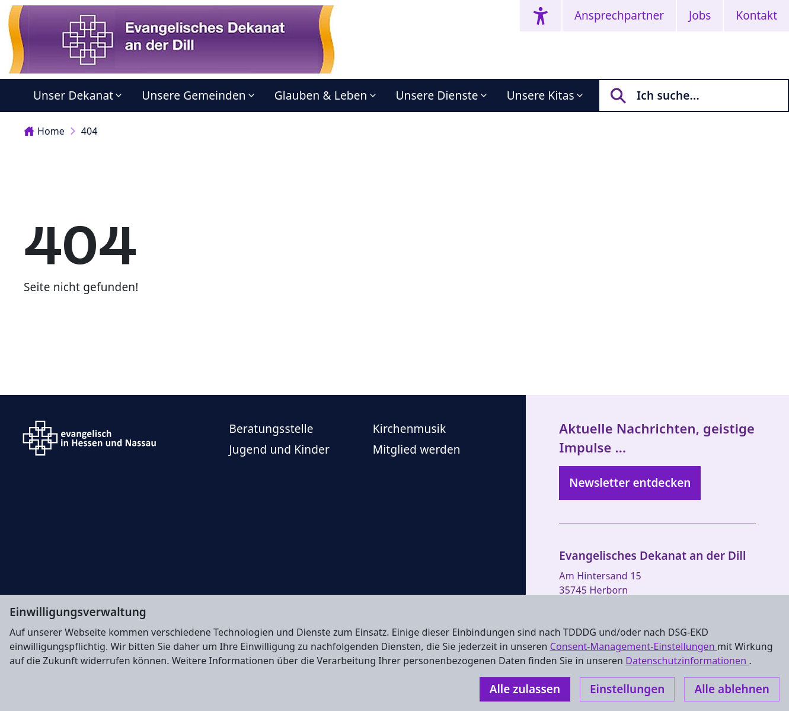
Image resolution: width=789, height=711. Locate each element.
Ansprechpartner (619, 15)
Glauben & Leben (321, 95)
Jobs (700, 15)
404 (89, 131)
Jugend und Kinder (279, 449)
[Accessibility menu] (540, 15)
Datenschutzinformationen (687, 660)
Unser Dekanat (73, 95)
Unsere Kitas (540, 95)
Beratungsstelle (271, 428)
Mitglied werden (417, 449)
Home (44, 131)
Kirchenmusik (409, 428)
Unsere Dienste (437, 95)
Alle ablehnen (731, 689)
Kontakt (756, 15)
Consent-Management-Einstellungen (633, 646)
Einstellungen (627, 689)
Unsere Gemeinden (193, 95)
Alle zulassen (525, 689)
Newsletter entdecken (630, 482)
